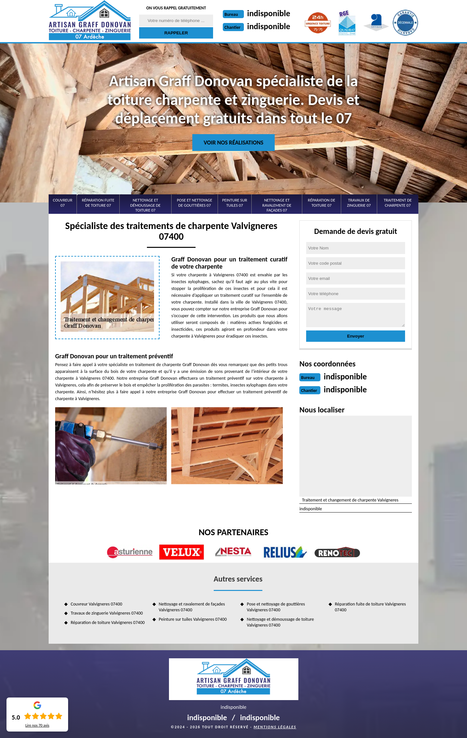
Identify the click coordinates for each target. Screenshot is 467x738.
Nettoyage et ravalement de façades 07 (277, 205)
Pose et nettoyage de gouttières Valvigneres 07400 (276, 607)
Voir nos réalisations (233, 142)
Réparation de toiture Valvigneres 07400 (108, 622)
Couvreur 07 (62, 203)
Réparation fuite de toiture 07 (98, 203)
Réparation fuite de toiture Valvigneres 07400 (370, 607)
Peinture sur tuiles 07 (234, 203)
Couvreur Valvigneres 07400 (96, 604)
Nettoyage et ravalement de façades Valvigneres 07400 (192, 607)
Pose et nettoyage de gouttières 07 (194, 203)
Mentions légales (275, 727)
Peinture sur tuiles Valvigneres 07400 (193, 619)
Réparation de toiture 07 (321, 203)
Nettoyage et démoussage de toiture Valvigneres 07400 (280, 622)
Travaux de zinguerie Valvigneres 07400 (107, 613)
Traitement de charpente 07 (398, 203)
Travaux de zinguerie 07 (359, 203)
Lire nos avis (37, 725)
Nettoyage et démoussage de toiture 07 (145, 205)
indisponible (268, 13)
